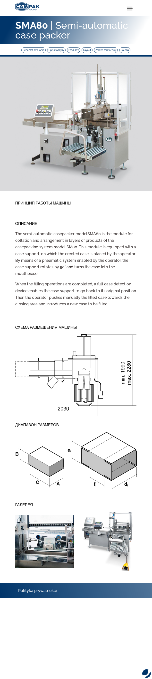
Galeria (125, 50)
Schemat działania (33, 50)
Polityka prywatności (37, 590)
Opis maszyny (56, 50)
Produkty (73, 50)
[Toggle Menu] (130, 8)
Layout (87, 50)
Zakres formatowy (105, 50)
